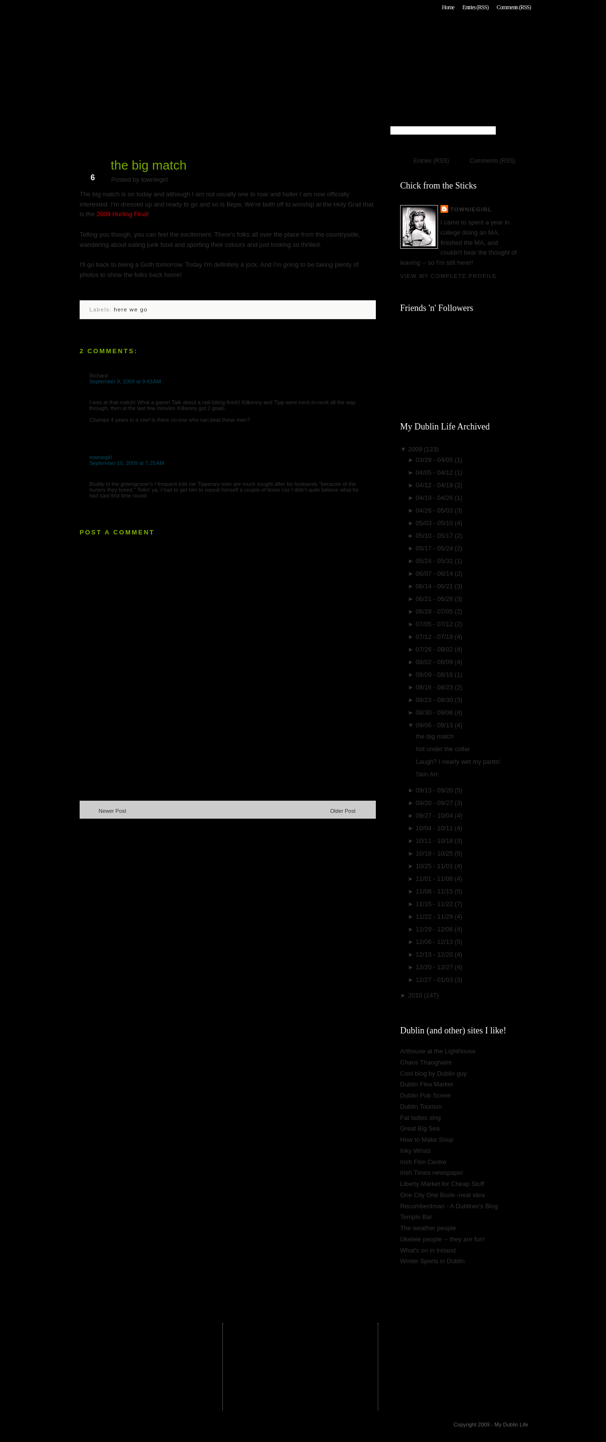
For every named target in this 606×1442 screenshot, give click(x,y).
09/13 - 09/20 (435, 790)
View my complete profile (448, 276)
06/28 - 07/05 (435, 611)
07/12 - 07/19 (435, 636)
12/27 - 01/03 (435, 979)
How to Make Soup (427, 1139)
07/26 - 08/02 (435, 649)
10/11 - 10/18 (435, 840)
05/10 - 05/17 (435, 535)
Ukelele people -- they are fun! (442, 1239)
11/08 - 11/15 (435, 891)
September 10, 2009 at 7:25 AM (126, 463)
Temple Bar (416, 1216)
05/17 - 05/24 (435, 548)
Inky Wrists (415, 1150)
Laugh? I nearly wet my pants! (458, 761)
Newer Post (112, 811)
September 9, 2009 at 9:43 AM (125, 381)
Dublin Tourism (421, 1106)
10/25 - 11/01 (435, 866)
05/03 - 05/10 (435, 523)
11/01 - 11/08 (435, 878)
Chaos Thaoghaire (426, 1062)
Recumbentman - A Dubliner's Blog (449, 1206)
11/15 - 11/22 (435, 904)
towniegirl (100, 457)
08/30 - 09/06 (435, 712)
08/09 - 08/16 (435, 674)
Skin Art (427, 774)
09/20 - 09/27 (435, 803)
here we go (131, 309)
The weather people (428, 1228)
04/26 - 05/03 (435, 510)
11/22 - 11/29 (435, 916)
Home (448, 7)
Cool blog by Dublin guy (433, 1073)
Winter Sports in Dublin (432, 1261)
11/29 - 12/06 (435, 929)
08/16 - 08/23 (435, 687)
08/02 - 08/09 (435, 662)
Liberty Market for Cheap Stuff (442, 1183)
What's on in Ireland (428, 1250)
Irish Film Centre (423, 1162)
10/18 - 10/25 (435, 853)
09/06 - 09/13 (435, 725)
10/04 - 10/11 (435, 828)
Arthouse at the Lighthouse (437, 1051)
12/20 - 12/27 (435, 967)
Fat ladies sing (420, 1117)
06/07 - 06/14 (435, 573)
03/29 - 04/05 (435, 460)
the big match (148, 165)
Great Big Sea (420, 1128)
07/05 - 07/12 (435, 624)
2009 (416, 449)
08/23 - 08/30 (435, 700)
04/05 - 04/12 (435, 472)
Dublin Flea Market (426, 1084)
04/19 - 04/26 (435, 497)
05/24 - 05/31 (435, 561)
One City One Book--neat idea (442, 1195)
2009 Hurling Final (122, 214)
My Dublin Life (204, 33)
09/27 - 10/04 (435, 815)
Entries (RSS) (475, 7)
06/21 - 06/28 (435, 598)
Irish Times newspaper (431, 1172)
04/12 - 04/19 (435, 485)
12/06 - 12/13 (435, 941)
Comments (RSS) (514, 7)
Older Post (342, 811)
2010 (416, 995)
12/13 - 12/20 (435, 954)
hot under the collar (443, 749)
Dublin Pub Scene (425, 1095)
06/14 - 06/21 (435, 586)
